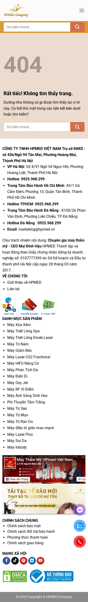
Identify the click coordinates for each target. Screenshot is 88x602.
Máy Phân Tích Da (22, 370)
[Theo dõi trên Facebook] (6, 561)
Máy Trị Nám (18, 344)
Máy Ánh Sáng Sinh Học (27, 395)
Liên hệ (13, 289)
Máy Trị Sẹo (17, 408)
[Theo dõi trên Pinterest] (23, 561)
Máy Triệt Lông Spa (23, 331)
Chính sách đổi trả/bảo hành (31, 531)
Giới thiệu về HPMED (24, 282)
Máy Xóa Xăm (19, 325)
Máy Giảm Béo (19, 350)
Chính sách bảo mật (24, 526)
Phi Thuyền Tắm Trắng (26, 402)
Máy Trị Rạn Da (20, 421)
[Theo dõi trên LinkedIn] (32, 561)
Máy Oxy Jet (17, 383)
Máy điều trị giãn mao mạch (30, 428)
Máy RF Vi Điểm (20, 389)
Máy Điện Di (17, 376)
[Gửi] (77, 27)
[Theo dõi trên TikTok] (15, 561)
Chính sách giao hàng (25, 543)
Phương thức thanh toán (27, 537)
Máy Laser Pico (20, 434)
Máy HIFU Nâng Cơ (23, 363)
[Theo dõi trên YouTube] (40, 561)
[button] (81, 10)
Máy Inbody (17, 447)
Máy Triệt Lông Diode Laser (30, 337)
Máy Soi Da (17, 441)
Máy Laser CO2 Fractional (28, 357)
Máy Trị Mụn (17, 415)
